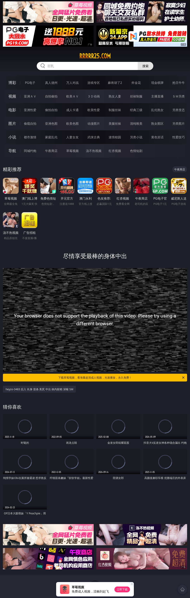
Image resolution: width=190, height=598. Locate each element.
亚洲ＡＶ (30, 96)
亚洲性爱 (30, 110)
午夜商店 (51, 151)
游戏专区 (93, 83)
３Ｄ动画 (93, 96)
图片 (12, 123)
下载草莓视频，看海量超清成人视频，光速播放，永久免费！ (121, 377)
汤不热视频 (93, 151)
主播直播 (157, 96)
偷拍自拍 (51, 110)
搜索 (145, 66)
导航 (12, 150)
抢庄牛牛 (178, 83)
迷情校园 (115, 137)
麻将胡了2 (115, 83)
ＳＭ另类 (178, 96)
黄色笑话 (157, 137)
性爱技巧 (178, 137)
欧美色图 (72, 123)
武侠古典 (93, 137)
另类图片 (178, 123)
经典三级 (136, 110)
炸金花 (136, 83)
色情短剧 (136, 151)
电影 (12, 109)
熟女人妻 (115, 96)
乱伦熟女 (157, 110)
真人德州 (51, 83)
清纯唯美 (136, 123)
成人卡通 (72, 110)
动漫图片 (93, 123)
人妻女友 (72, 137)
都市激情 (30, 137)
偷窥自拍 (30, 123)
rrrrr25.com (95, 56)
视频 (12, 96)
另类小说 (136, 137)
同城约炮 (30, 151)
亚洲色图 (51, 123)
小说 (12, 137)
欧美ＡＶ (72, 96)
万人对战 (72, 83)
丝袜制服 (136, 96)
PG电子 (30, 83)
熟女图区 (157, 123)
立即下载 (122, 589)
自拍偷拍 (51, 96)
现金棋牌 (157, 83)
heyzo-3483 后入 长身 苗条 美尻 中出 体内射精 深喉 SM (39, 389)
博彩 (12, 82)
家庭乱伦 (51, 137)
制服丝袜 (115, 110)
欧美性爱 (93, 110)
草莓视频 (72, 151)
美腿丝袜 (115, 123)
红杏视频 (115, 151)
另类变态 (178, 110)
